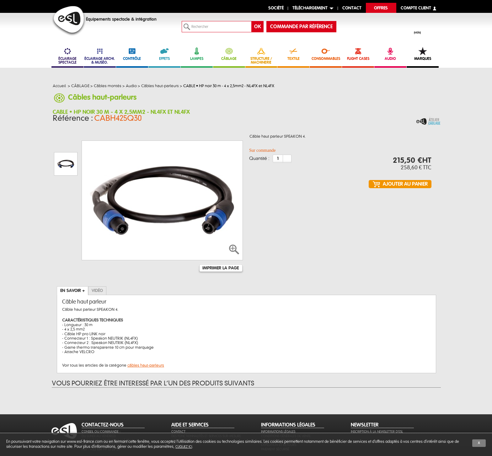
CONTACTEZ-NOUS (103, 394)
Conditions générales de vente (286, 405)
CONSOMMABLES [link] (326, 54)
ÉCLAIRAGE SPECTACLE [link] (67, 55)
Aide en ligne (181, 410)
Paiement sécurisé (275, 419)
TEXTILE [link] (293, 54)
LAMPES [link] (197, 54)
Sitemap (177, 414)
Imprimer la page (220, 238)
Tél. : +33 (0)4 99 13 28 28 (101, 414)
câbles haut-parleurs (145, 335)
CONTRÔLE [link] (132, 54)
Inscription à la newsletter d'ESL (377, 401)
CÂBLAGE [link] (229, 54)
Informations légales (278, 401)
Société (276, 8)
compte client (416, 8)
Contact (178, 401)
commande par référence (301, 26)
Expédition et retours (278, 414)
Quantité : (259, 160)
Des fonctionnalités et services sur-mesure (206, 405)
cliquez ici (183, 446)
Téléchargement (310, 8)
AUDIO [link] (390, 54)
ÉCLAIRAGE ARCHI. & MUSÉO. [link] (100, 55)
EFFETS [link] (164, 54)
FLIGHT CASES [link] (358, 54)
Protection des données (281, 410)
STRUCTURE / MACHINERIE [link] (261, 55)
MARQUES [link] (423, 54)
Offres (381, 8)
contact (351, 8)
